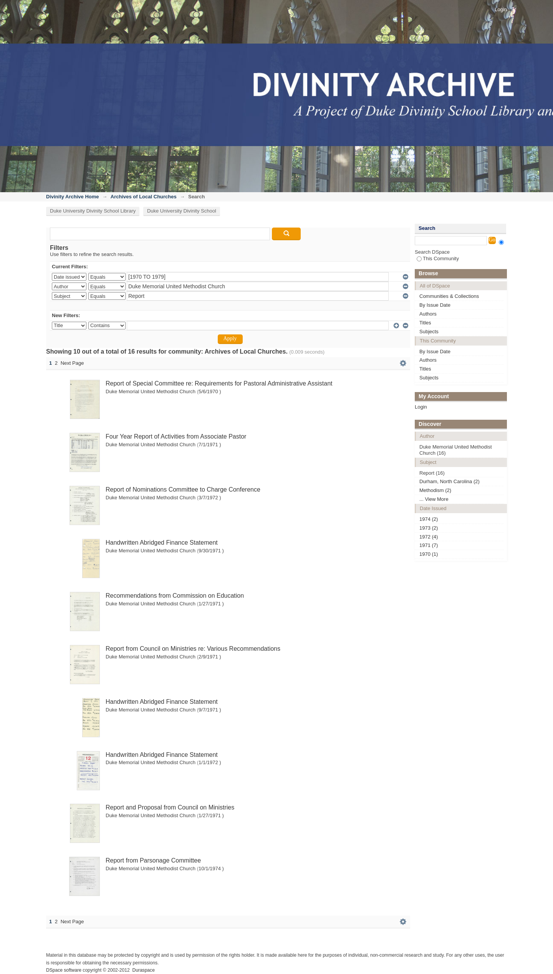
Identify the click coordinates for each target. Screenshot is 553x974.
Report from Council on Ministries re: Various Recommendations (193, 648)
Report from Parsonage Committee (153, 860)
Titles (425, 323)
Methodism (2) (435, 490)
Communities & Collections (449, 296)
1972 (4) (428, 537)
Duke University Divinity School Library (93, 211)
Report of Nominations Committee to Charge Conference (183, 489)
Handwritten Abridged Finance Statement (162, 542)
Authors (428, 314)
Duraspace (143, 970)
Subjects (429, 331)
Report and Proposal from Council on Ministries (170, 807)
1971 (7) (428, 545)
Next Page (72, 363)
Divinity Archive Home (72, 196)
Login (501, 9)
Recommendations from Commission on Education (175, 595)
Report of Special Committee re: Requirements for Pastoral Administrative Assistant (219, 383)
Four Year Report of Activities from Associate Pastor (176, 436)
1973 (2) (428, 528)
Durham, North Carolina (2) (449, 481)
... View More (434, 499)
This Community (438, 258)
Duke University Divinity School (181, 211)
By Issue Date (434, 305)
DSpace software (63, 970)
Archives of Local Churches (144, 196)
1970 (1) (428, 554)
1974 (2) (428, 519)
